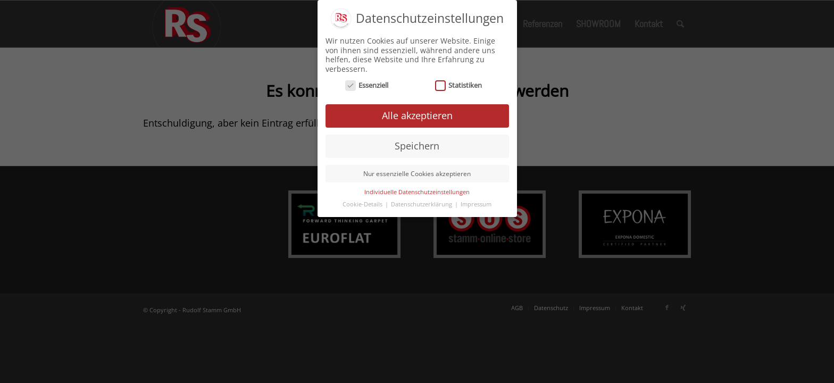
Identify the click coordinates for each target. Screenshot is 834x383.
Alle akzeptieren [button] (417, 113)
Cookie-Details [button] (363, 202)
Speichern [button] (417, 144)
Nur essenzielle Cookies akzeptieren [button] (417, 172)
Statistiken (458, 84)
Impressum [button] (476, 202)
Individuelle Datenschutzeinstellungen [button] (417, 190)
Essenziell (367, 84)
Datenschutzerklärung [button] (422, 202)
